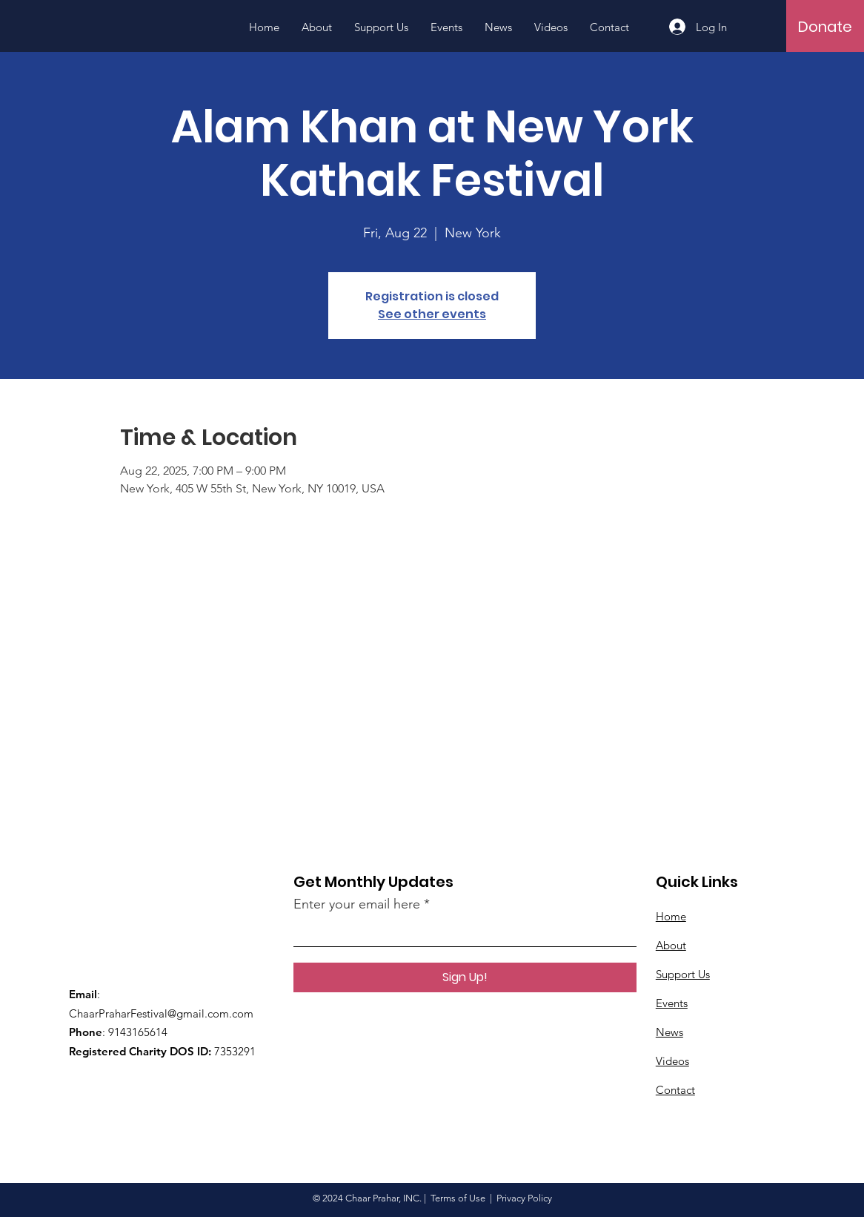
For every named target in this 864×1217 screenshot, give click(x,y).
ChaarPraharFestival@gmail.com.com (161, 1013)
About (671, 945)
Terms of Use (458, 1198)
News (669, 1032)
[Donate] (825, 27)
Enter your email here (356, 904)
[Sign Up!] (465, 977)
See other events (432, 314)
